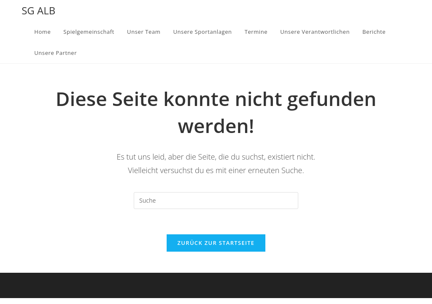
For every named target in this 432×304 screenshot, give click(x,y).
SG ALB (38, 10)
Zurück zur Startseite (216, 243)
